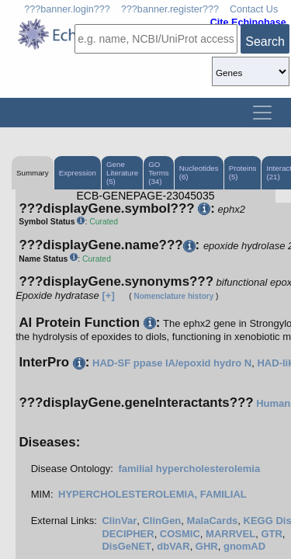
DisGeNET (126, 546)
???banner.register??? (170, 9)
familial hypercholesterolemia (189, 468)
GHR (207, 546)
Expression (77, 172)
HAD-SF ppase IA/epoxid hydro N (171, 363)
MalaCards (212, 520)
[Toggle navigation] (262, 112)
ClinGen (161, 520)
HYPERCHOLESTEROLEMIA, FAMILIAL (152, 494)
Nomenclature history (173, 296)
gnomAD (244, 546)
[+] (108, 295)
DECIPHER (128, 534)
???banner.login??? (67, 9)
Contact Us (254, 9)
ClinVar (119, 520)
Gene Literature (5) (122, 173)
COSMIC (180, 534)
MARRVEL (230, 534)
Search (265, 41)
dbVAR (173, 546)
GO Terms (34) (158, 173)
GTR (271, 534)
